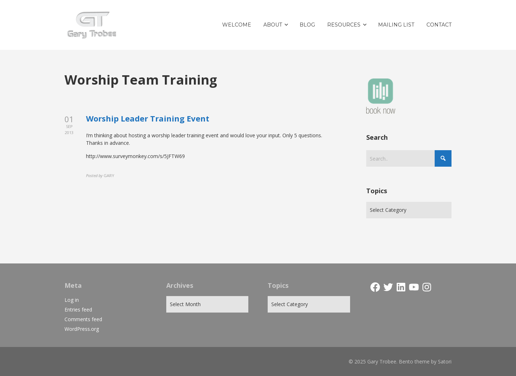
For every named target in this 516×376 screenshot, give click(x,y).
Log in (71, 299)
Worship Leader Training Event (147, 118)
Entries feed (78, 309)
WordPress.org (81, 328)
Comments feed (83, 319)
